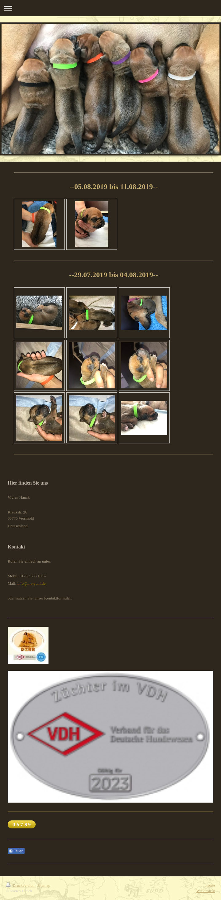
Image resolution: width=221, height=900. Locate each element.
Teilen (16, 851)
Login (210, 885)
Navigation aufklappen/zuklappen (110, 8)
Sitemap (43, 885)
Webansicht (205, 890)
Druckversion (20, 885)
